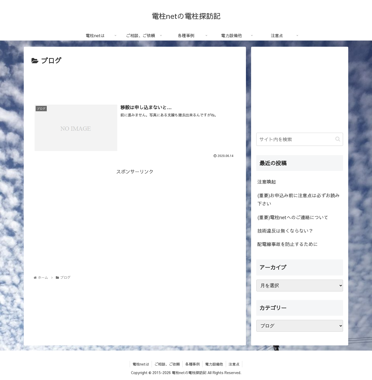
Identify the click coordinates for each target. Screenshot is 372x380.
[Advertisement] (135, 80)
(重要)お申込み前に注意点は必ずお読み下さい (298, 199)
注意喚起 (266, 181)
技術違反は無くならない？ (285, 230)
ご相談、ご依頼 (167, 364)
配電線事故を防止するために (287, 244)
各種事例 (192, 364)
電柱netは (141, 364)
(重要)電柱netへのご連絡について (292, 217)
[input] (299, 139)
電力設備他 (214, 364)
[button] (337, 139)
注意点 (234, 364)
